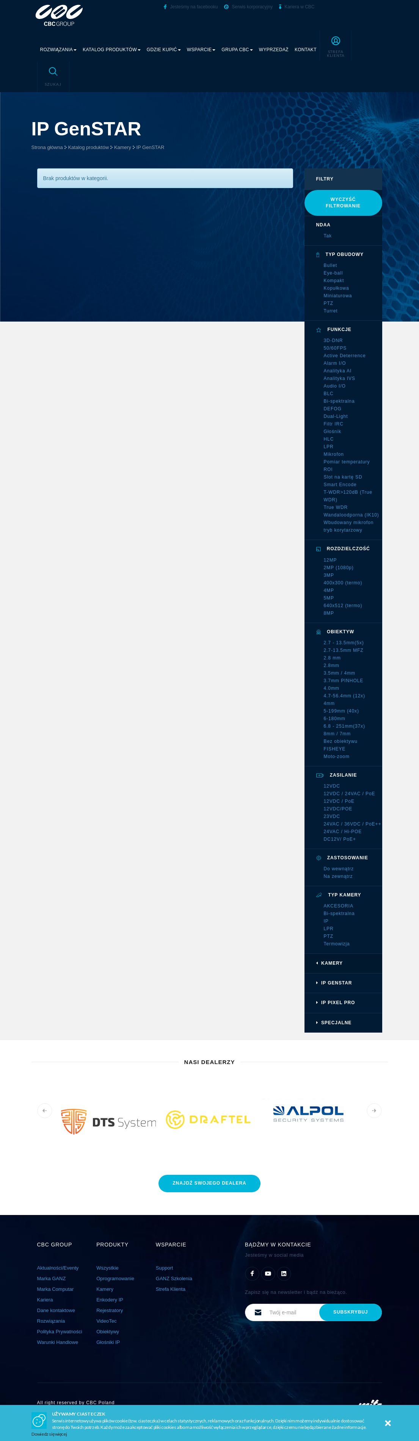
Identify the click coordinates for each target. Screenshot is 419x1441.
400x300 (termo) (343, 583)
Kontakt (306, 49)
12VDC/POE (338, 809)
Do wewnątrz (339, 868)
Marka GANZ (51, 1278)
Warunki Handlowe (57, 1342)
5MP (329, 598)
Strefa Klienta (170, 1289)
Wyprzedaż (274, 49)
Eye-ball (333, 273)
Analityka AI (338, 371)
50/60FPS (335, 348)
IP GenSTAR (150, 147)
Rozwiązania (51, 1321)
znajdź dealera (209, 1183)
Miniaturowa (338, 295)
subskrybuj (350, 1312)
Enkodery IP (109, 1300)
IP (326, 921)
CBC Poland (100, 1402)
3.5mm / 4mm (339, 673)
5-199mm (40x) (341, 711)
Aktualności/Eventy (58, 1268)
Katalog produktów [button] (112, 49)
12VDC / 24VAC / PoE (349, 793)
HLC (329, 439)
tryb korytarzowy (343, 530)
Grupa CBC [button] (237, 49)
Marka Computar (55, 1289)
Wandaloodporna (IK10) (351, 515)
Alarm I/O (335, 363)
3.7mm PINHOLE (344, 680)
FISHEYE (335, 749)
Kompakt (334, 280)
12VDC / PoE (339, 801)
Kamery (122, 147)
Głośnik (332, 431)
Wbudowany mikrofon (349, 522)
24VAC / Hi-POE (343, 831)
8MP (329, 613)
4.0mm (331, 688)
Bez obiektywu (341, 741)
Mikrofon (334, 454)
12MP (330, 560)
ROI (328, 469)
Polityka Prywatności (59, 1331)
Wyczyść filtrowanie (343, 203)
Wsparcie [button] (201, 49)
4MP (329, 590)
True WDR (336, 507)
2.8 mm (332, 658)
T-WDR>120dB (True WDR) (348, 496)
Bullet (330, 265)
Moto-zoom (337, 756)
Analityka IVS (339, 378)
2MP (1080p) (339, 567)
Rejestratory (109, 1310)
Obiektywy (107, 1331)
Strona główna (47, 147)
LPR (329, 446)
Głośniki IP (108, 1342)
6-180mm (334, 718)
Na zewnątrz (338, 876)
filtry (325, 179)
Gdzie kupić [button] (164, 49)
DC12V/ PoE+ (340, 839)
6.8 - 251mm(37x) (344, 726)
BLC (329, 393)
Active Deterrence (345, 355)
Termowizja (337, 944)
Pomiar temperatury (347, 462)
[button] (336, 46)
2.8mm (331, 665)
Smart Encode (340, 484)
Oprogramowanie (115, 1278)
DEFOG (333, 408)
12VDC (332, 786)
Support (164, 1268)
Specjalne (334, 1022)
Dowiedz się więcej (49, 1434)
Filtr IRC (334, 424)
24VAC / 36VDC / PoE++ (352, 824)
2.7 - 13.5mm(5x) (344, 642)
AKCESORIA (338, 906)
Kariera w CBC (297, 6)
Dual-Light (336, 416)
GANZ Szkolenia (174, 1278)
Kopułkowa (336, 288)
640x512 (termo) (343, 605)
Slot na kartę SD (343, 477)
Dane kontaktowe (56, 1310)
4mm (329, 703)
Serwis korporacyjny (248, 6)
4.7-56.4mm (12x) (344, 696)
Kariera (45, 1300)
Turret (331, 311)
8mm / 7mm (337, 733)
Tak (328, 236)
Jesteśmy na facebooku (191, 6)
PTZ (328, 303)
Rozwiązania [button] (58, 49)
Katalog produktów (88, 147)
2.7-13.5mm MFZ (344, 650)
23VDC (332, 816)
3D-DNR (333, 340)
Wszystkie (107, 1268)
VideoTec (106, 1321)
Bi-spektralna (339, 401)
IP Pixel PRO (335, 1002)
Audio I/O (335, 386)
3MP (329, 575)
